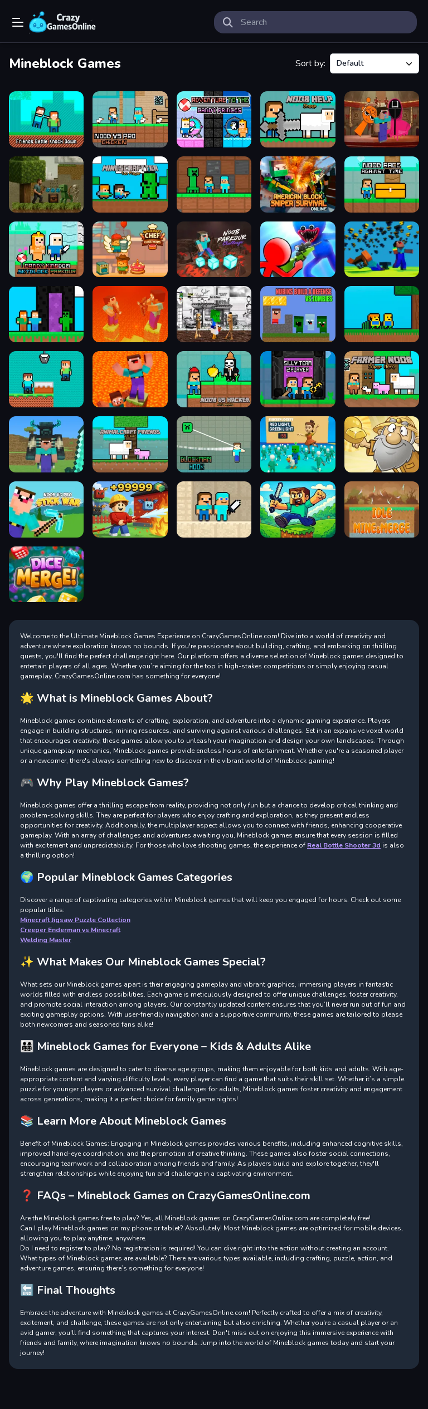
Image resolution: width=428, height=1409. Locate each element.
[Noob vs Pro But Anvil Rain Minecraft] (381, 249)
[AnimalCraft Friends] (130, 444)
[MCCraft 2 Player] (46, 314)
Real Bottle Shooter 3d (344, 845)
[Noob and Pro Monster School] (214, 184)
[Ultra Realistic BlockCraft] (46, 184)
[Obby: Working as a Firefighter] (130, 509)
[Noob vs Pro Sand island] (214, 509)
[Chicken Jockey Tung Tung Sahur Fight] (214, 314)
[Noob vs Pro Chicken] (130, 119)
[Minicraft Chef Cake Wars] (130, 249)
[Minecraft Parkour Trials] (297, 509)
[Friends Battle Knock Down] (46, 119)
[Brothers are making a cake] (46, 379)
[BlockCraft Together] (46, 444)
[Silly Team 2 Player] (297, 379)
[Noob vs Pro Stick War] (46, 509)
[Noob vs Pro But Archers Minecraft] (130, 314)
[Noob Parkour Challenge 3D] (214, 249)
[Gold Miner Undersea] (381, 444)
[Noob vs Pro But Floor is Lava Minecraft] (130, 379)
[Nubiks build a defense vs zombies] (297, 314)
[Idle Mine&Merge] (381, 509)
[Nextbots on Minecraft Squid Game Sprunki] (381, 119)
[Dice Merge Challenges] (46, 574)
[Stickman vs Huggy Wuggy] (297, 249)
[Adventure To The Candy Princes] (214, 119)
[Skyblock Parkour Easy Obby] (381, 314)
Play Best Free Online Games (62, 22)
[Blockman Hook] (214, 444)
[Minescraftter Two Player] (130, 184)
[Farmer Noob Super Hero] (381, 379)
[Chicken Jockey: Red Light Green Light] (297, 444)
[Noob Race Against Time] (381, 184)
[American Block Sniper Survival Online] (297, 184)
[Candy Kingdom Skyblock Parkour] (46, 249)
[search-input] (324, 22)
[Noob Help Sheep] (297, 119)
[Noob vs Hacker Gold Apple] (214, 379)
